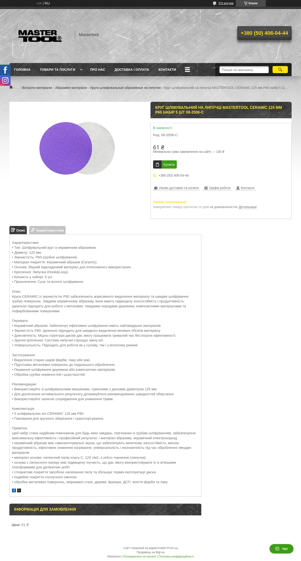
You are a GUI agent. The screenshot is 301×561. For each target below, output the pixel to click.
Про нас (97, 69)
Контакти (167, 69)
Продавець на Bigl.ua (150, 552)
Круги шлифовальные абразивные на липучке (125, 88)
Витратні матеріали (37, 88)
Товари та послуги (57, 69)
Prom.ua (172, 548)
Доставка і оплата (132, 69)
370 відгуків (226, 3)
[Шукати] (280, 69)
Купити (169, 164)
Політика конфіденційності (176, 556)
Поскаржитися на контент (139, 556)
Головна (22, 69)
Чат (281, 549)
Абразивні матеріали (71, 88)
